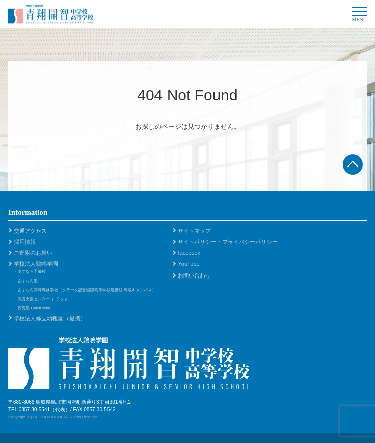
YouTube (188, 264)
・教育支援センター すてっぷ (40, 299)
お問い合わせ (194, 275)
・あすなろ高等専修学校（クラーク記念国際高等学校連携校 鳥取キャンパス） (85, 290)
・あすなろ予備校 (30, 271)
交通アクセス (30, 231)
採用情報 (25, 242)
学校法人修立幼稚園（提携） (50, 318)
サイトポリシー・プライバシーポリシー (228, 242)
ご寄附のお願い (33, 253)
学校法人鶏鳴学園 (36, 264)
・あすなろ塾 (26, 281)
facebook (189, 253)
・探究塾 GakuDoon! (32, 308)
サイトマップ (194, 231)
